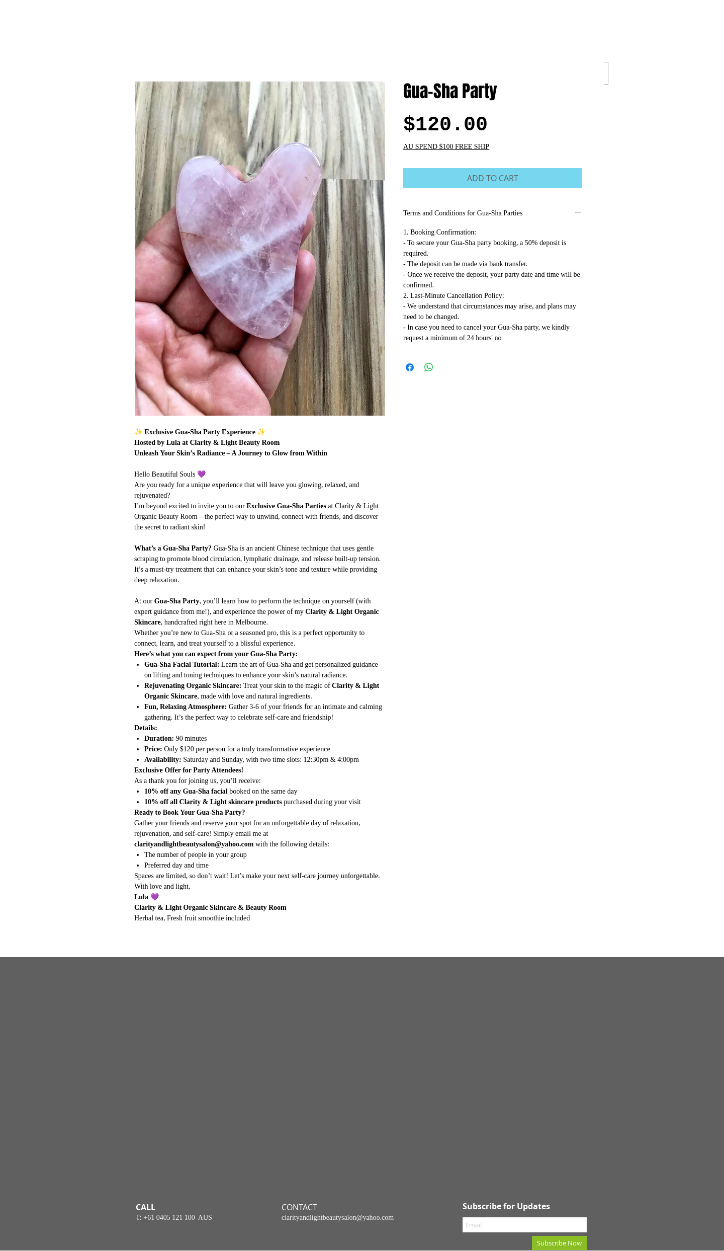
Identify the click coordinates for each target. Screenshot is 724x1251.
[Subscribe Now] (559, 1243)
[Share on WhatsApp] (429, 367)
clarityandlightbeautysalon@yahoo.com (338, 1217)
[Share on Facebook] (410, 367)
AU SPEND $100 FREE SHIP (446, 146)
